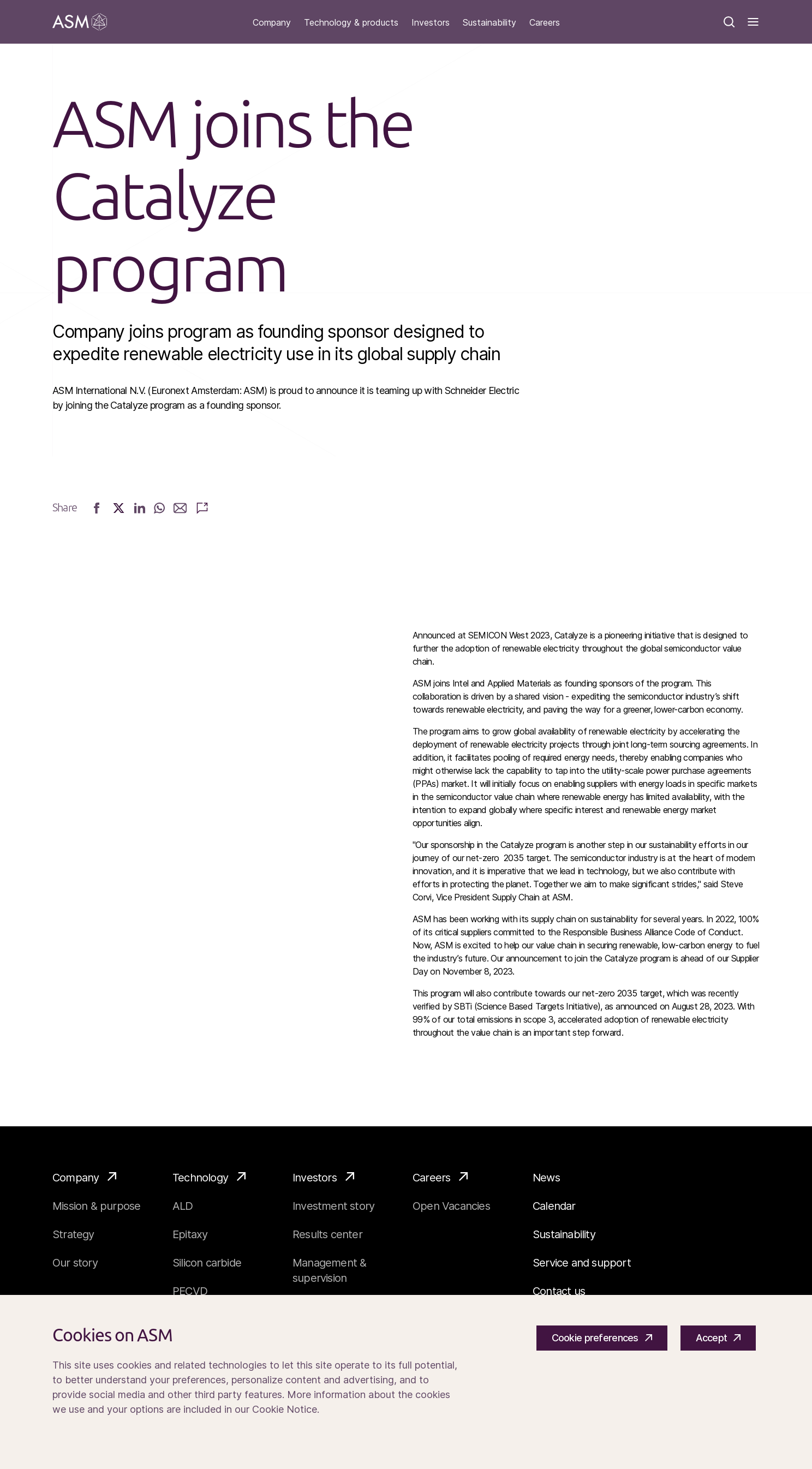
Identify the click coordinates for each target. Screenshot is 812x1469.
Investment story (333, 1206)
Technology (209, 1177)
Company (272, 22)
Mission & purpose (96, 1206)
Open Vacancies (451, 1206)
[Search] (729, 21)
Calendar (554, 1206)
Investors (430, 22)
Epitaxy (189, 1234)
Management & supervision (329, 1270)
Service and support (582, 1262)
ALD (182, 1206)
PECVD (189, 1291)
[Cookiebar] (406, 1382)
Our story (75, 1262)
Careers (544, 22)
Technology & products (351, 22)
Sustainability (489, 22)
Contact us (559, 1291)
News (546, 1177)
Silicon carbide (206, 1262)
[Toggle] (753, 21)
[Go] (79, 22)
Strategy (73, 1234)
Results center (327, 1234)
